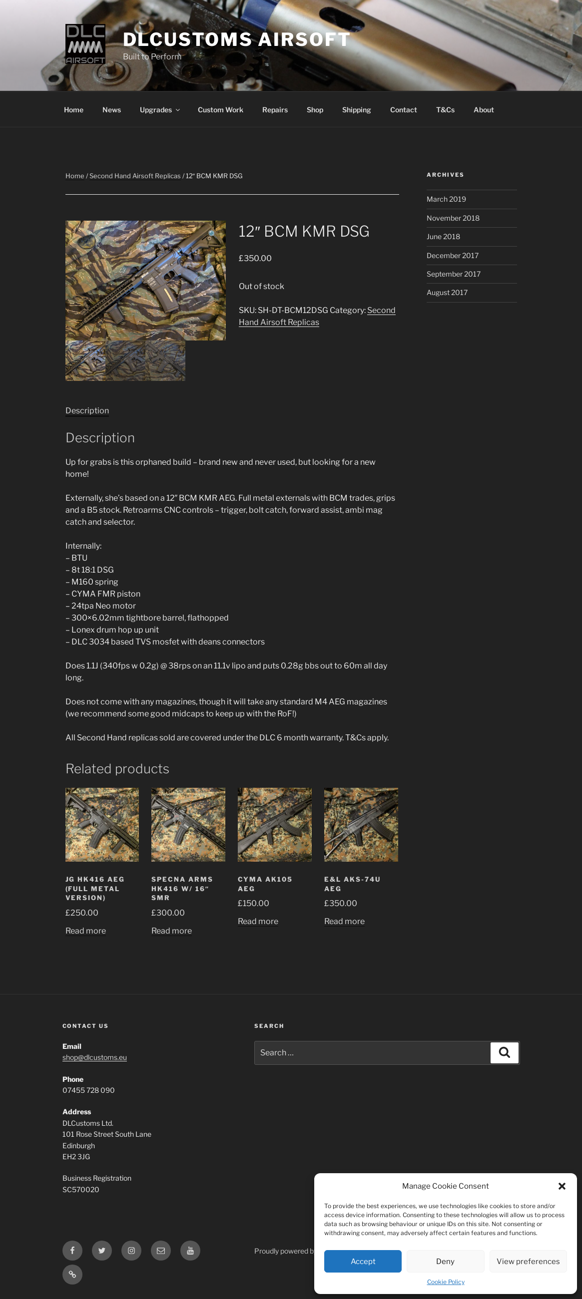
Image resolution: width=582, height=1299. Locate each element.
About (484, 109)
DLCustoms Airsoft (237, 39)
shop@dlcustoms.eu (94, 1057)
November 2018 (453, 218)
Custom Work (220, 109)
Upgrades (160, 109)
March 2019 (446, 199)
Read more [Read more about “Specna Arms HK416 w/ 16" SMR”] (171, 931)
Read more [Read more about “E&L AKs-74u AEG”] (344, 921)
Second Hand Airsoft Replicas (135, 176)
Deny (445, 1261)
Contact (403, 109)
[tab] (87, 411)
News (111, 109)
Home (73, 109)
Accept (363, 1261)
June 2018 (443, 236)
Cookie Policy (446, 1282)
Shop (315, 109)
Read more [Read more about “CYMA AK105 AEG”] (258, 921)
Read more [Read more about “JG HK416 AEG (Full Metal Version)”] (85, 931)
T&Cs (445, 109)
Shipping (356, 109)
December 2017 (453, 255)
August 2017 (447, 292)
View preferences (528, 1261)
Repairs (275, 109)
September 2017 (454, 274)
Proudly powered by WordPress (304, 1251)
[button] (562, 1186)
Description (87, 410)
